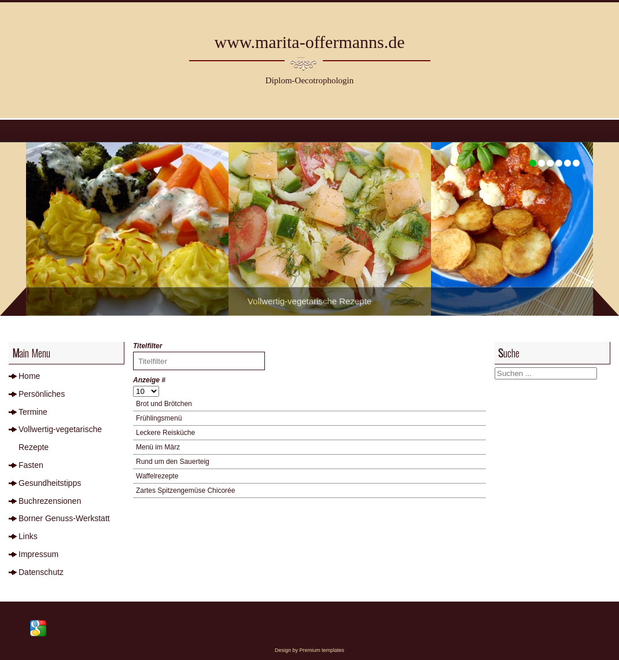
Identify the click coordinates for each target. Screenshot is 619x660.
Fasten (31, 465)
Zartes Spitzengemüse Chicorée (185, 490)
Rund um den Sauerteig (172, 462)
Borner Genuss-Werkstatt (64, 518)
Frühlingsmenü (159, 418)
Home (29, 376)
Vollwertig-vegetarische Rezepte (60, 438)
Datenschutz (41, 572)
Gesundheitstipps (50, 483)
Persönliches (42, 394)
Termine (33, 411)
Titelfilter (148, 346)
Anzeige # (149, 380)
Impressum (38, 554)
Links (28, 536)
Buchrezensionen (50, 501)
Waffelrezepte (157, 476)
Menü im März (158, 447)
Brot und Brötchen (164, 404)
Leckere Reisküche (165, 433)
